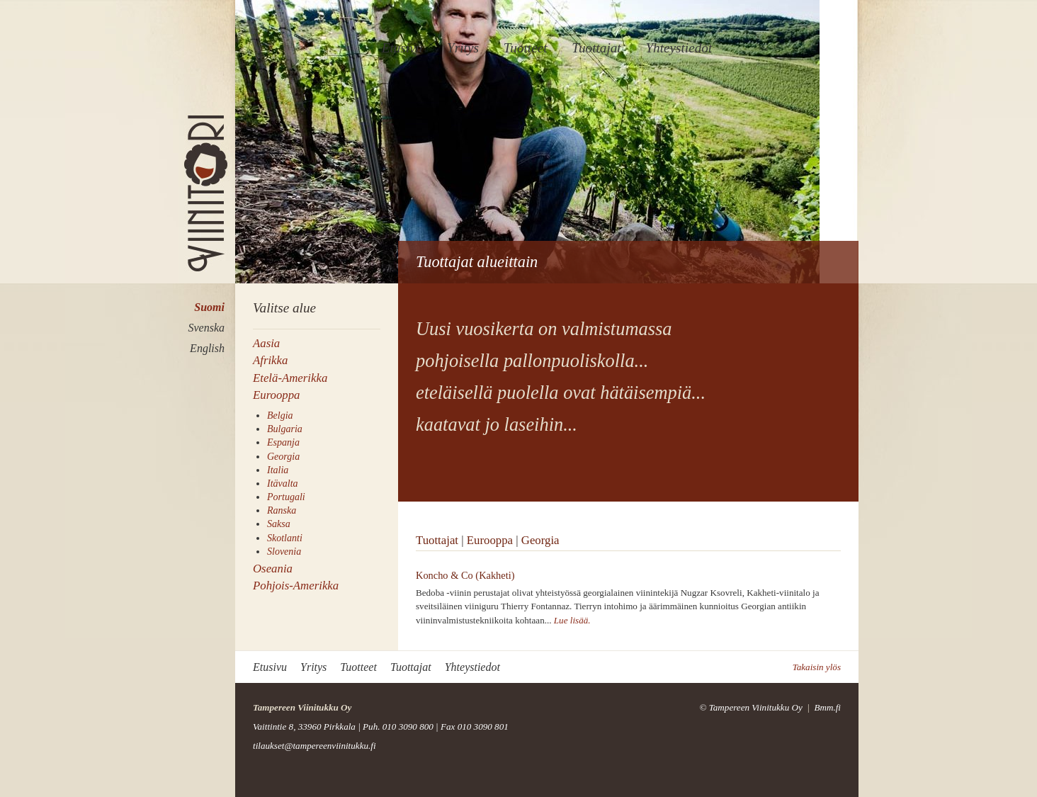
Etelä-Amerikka (290, 378)
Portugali (286, 497)
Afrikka (270, 360)
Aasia (266, 343)
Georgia (283, 456)
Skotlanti (284, 538)
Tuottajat (596, 47)
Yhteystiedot (678, 47)
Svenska (206, 328)
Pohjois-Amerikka (296, 585)
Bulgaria (284, 429)
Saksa (278, 524)
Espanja (283, 442)
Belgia (280, 415)
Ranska (281, 510)
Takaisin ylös (817, 667)
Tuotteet (526, 47)
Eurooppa (276, 395)
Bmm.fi (827, 707)
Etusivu (402, 47)
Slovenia (284, 551)
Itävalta (282, 483)
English (207, 348)
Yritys (463, 47)
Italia (277, 470)
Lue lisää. (572, 620)
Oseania (273, 568)
